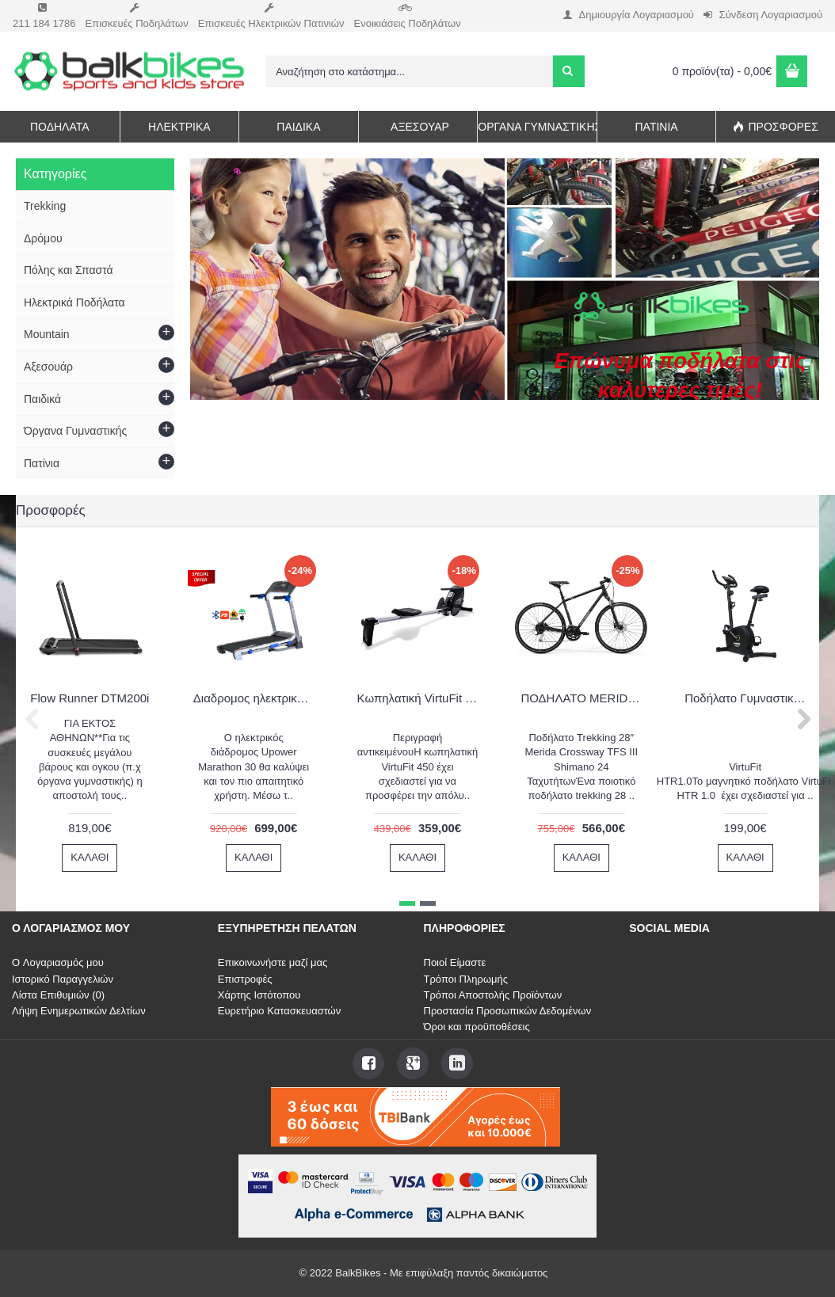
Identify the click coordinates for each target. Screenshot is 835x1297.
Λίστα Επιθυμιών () (58, 995)
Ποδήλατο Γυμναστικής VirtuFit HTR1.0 (747, 698)
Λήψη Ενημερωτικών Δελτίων (79, 1011)
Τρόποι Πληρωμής (466, 979)
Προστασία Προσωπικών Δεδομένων (508, 1011)
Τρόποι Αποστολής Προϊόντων (493, 995)
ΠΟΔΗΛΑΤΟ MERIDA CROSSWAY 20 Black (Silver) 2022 (583, 698)
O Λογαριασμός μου (58, 962)
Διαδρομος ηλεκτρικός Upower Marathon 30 (256, 698)
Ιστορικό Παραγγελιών (62, 979)
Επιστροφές (245, 979)
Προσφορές (51, 510)
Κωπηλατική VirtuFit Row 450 (419, 698)
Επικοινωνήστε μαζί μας (272, 962)
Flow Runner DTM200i (89, 698)
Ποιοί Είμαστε (455, 962)
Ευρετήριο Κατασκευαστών (279, 1011)
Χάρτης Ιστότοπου (259, 995)
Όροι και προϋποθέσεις (477, 1027)
